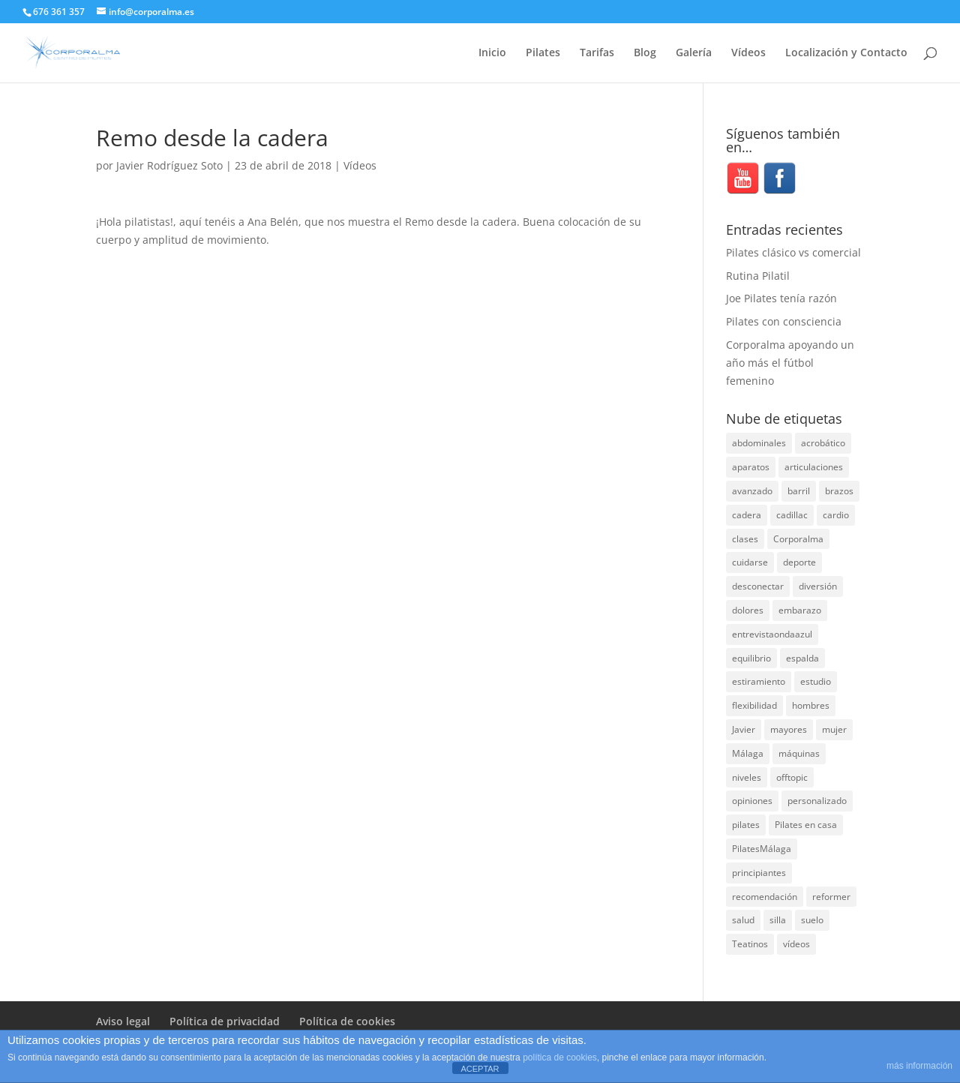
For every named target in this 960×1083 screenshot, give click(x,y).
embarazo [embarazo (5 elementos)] (799, 610)
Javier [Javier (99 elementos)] (743, 729)
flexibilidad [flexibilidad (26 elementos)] (754, 705)
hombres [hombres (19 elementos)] (811, 705)
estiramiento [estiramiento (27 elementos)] (758, 681)
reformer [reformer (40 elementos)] (831, 896)
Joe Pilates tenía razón (781, 298)
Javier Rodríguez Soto (169, 165)
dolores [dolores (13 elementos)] (748, 610)
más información (919, 1065)
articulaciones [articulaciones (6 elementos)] (813, 466)
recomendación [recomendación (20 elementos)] (764, 896)
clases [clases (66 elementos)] (745, 538)
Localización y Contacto (846, 53)
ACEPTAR (479, 1068)
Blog (645, 53)
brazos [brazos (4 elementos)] (839, 490)
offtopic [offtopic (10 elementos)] (792, 777)
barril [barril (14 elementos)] (799, 490)
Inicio (492, 53)
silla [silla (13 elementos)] (778, 920)
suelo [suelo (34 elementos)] (812, 920)
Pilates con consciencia (784, 321)
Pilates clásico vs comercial (793, 252)
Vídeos (748, 53)
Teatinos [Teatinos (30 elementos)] (750, 944)
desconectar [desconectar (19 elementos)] (758, 586)
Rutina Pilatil (758, 275)
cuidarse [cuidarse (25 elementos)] (750, 562)
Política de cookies (347, 1021)
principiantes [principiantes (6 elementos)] (759, 872)
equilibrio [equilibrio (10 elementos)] (751, 658)
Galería (694, 53)
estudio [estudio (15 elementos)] (815, 681)
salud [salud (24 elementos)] (743, 920)
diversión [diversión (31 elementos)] (818, 586)
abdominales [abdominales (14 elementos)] (759, 442)
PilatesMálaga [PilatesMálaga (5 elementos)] (761, 848)
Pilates (543, 53)
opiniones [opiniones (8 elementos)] (752, 800)
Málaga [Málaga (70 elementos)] (748, 753)
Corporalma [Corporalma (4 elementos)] (798, 538)
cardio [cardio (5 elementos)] (836, 514)
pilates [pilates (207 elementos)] (746, 824)
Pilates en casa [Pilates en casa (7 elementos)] (806, 824)
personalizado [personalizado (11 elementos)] (817, 800)
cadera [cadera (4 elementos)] (746, 514)
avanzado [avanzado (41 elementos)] (752, 490)
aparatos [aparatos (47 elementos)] (751, 466)
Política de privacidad (225, 1021)
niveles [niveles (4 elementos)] (746, 777)
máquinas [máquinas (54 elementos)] (799, 753)
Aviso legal (123, 1021)
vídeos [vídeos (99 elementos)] (796, 944)
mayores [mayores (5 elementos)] (788, 729)
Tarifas (597, 53)
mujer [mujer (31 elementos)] (834, 729)
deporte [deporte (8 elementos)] (799, 562)
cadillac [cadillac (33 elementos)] (792, 514)
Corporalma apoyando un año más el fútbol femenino (790, 363)
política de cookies (560, 1057)
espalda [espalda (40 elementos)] (802, 658)
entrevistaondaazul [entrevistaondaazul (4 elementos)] (772, 634)
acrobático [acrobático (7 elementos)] (823, 442)
